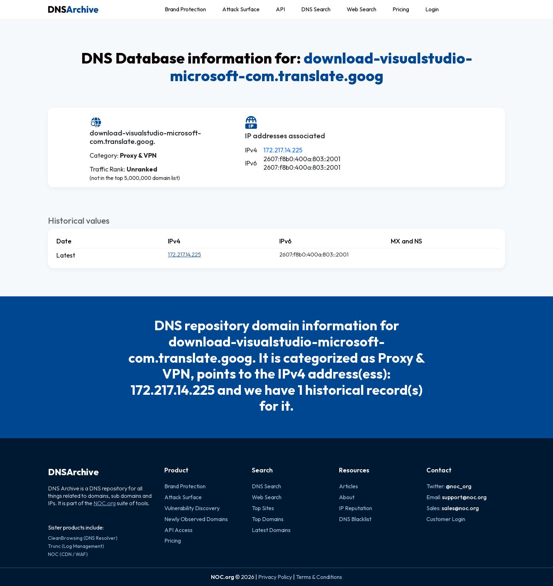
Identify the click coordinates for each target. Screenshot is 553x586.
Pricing (401, 9)
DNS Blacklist (355, 518)
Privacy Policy (275, 576)
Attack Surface (241, 9)
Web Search (361, 9)
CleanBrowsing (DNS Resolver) (82, 538)
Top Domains (268, 518)
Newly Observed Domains (196, 518)
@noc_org (459, 486)
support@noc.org (464, 497)
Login (432, 9)
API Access (178, 529)
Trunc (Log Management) (76, 546)
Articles (348, 486)
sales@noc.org (460, 508)
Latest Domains (271, 529)
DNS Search (315, 9)
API (280, 9)
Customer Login (445, 518)
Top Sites (263, 508)
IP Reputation (355, 508)
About (346, 497)
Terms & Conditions (319, 576)
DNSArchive (73, 472)
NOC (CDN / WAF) (68, 554)
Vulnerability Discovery (192, 508)
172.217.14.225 (282, 150)
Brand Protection (185, 9)
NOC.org (104, 503)
